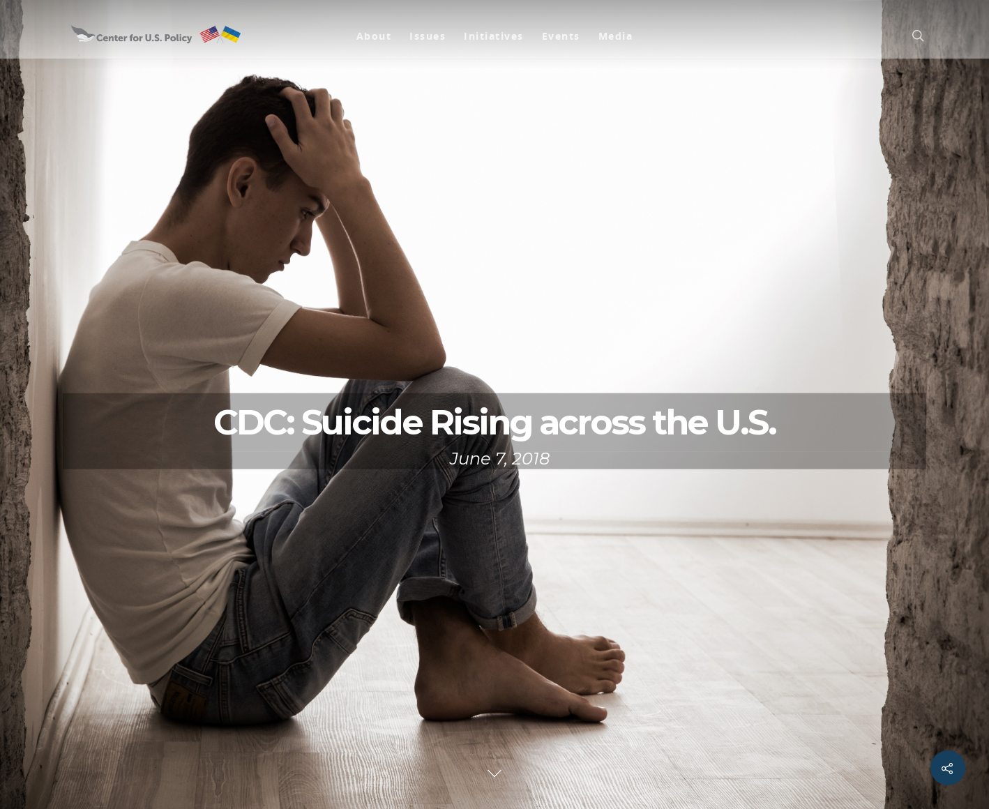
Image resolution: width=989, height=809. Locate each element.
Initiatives (494, 36)
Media (615, 36)
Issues (427, 36)
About (374, 36)
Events (561, 36)
